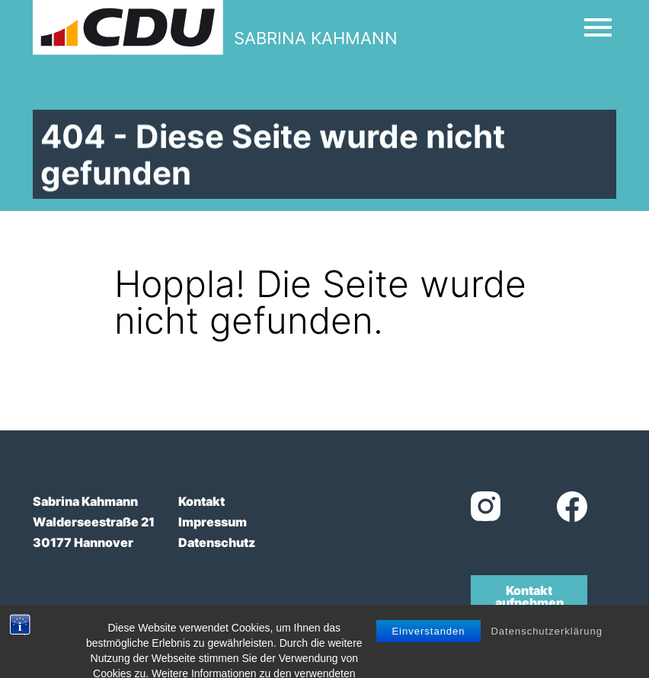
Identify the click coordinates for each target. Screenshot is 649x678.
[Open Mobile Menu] (598, 27)
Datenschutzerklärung (546, 653)
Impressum (212, 521)
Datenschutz (216, 542)
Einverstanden (428, 653)
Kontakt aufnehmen (529, 596)
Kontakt (201, 501)
